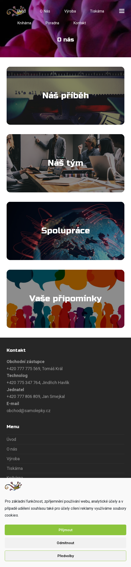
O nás (12, 449)
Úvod (11, 439)
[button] (121, 11)
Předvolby (65, 556)
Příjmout (66, 530)
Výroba (13, 458)
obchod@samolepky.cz (29, 410)
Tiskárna (15, 468)
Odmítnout (65, 543)
